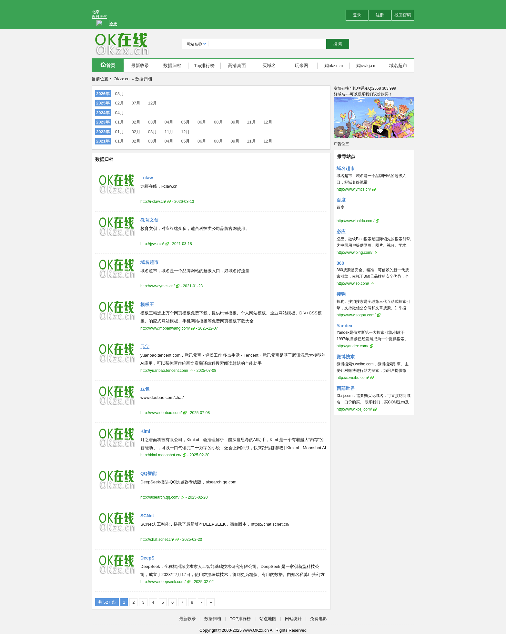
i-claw (146, 177)
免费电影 (318, 618)
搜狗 (341, 294)
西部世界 (346, 388)
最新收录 (140, 65)
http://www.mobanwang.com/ (165, 328)
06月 (201, 122)
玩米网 (301, 65)
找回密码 (402, 15)
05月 (185, 122)
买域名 (269, 65)
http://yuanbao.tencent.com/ (164, 370)
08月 (218, 122)
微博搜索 (346, 356)
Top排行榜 (204, 65)
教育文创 (149, 220)
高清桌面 (237, 65)
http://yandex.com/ (352, 346)
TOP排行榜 (240, 618)
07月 (136, 103)
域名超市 (398, 65)
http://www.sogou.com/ (356, 315)
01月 (119, 122)
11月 (251, 122)
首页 (107, 65)
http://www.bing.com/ (354, 252)
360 (340, 263)
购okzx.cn (333, 65)
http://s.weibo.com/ (353, 377)
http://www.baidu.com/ (355, 221)
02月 (119, 103)
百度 (341, 200)
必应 (341, 231)
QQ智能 (148, 473)
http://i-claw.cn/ (153, 201)
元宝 (144, 346)
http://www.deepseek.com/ (163, 582)
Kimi (145, 431)
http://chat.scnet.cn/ (157, 539)
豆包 (144, 388)
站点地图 (267, 618)
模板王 (147, 304)
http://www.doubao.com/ (161, 413)
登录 (357, 15)
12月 (152, 103)
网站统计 (293, 618)
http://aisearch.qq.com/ (159, 497)
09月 (234, 122)
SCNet (147, 515)
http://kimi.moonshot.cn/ (160, 455)
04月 (119, 112)
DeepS (147, 557)
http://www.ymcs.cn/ (157, 286)
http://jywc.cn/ (152, 244)
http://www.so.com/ (353, 283)
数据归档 (172, 65)
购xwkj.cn (365, 65)
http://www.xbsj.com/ (354, 409)
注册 (380, 15)
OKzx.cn (121, 78)
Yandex (344, 325)
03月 (119, 93)
